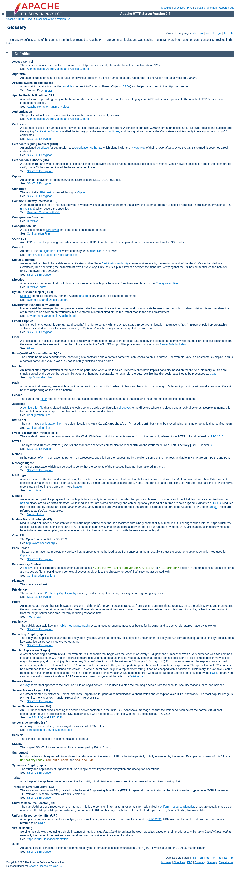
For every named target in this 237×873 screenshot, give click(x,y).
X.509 (16, 844)
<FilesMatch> (169, 568)
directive (28, 567)
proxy (26, 685)
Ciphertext (19, 188)
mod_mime (34, 490)
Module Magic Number (27, 519)
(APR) (51, 95)
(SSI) (44, 722)
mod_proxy (34, 616)
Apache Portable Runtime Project (48, 106)
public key (114, 131)
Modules (166, 7)
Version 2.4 (63, 18)
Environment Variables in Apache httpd (51, 315)
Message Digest (23, 463)
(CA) (46, 160)
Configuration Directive (28, 217)
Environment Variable (26, 304)
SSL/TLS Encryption (40, 138)
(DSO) (49, 292)
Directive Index (36, 287)
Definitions (24, 54)
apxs (48, 90)
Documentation (45, 18)
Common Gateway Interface (30, 201)
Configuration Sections (41, 575)
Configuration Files (39, 233)
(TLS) (50, 786)
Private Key (138, 147)
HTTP (43, 398)
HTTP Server (25, 18)
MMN (47, 519)
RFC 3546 (56, 717)
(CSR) (54, 144)
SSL (212, 445)
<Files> (148, 568)
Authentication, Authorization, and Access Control (58, 68)
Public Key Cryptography (60, 593)
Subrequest (20, 752)
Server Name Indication (28, 706)
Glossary (200, 7)
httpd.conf (19, 420)
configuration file (33, 407)
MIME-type (19, 475)
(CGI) (53, 201)
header (77, 486)
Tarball (16, 777)
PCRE (214, 672)
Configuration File (24, 226)
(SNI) (48, 706)
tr (232, 33)
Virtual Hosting (22, 828)
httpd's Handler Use (39, 377)
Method (17, 454)
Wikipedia (137, 676)
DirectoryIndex (32, 760)
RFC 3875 (27, 208)
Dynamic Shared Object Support (47, 299)
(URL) (52, 803)
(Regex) (45, 650)
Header (17, 395)
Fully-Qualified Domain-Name (32, 353)
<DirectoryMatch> (126, 568)
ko (226, 33)
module (68, 86)
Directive (32, 221)
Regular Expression (25, 650)
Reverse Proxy (22, 681)
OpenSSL (18, 535)
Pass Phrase (20, 548)
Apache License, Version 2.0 (45, 865)
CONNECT (19, 238)
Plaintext (45, 192)
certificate (43, 147)
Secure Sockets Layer (27, 690)
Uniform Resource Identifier (177, 806)
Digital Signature (23, 259)
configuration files (50, 251)
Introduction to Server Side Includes (49, 729)
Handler (17, 366)
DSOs (217, 503)
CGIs (213, 373)
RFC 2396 (155, 819)
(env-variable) (51, 304)
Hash (15, 382)
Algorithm (19, 74)
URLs (41, 823)
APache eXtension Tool (28, 82)
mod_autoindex (57, 760)
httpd (83, 296)
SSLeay (17, 743)
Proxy (16, 601)
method (37, 242)
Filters (31, 348)
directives (96, 251)
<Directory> (102, 568)
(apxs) (48, 82)
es (208, 33)
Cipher (16, 176)
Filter (15, 337)
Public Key (19, 621)
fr (214, 33)
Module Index (35, 514)
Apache (10, 18)
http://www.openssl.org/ (41, 543)
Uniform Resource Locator (30, 803)
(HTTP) (55, 432)
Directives (179, 7)
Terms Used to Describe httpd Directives (52, 254)
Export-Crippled (23, 321)
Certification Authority (48, 131)
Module (17, 495)
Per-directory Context (26, 564)
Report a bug (226, 7)
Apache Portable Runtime (29, 95)
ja (219, 33)
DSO (125, 86)
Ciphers (25, 555)
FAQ (189, 7)
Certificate (19, 124)
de (194, 33)
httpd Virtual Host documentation (47, 839)
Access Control (22, 61)
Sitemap (212, 7)
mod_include (84, 760)
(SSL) (46, 690)
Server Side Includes (173, 344)
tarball (213, 506)
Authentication (22, 111)
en (201, 33)
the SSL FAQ (35, 717)
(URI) (53, 815)
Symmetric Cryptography (29, 765)
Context (17, 247)
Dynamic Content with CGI (43, 212)
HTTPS (16, 441)
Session (17, 735)
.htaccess (18, 403)
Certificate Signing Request (30, 144)
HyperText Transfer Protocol (31, 432)
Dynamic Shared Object (28, 292)
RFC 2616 (216, 436)
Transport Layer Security (29, 786)
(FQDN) (57, 353)
